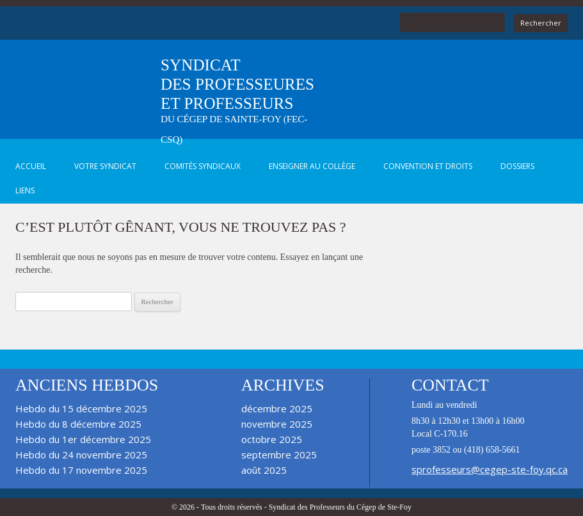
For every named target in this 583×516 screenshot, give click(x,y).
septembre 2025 (279, 454)
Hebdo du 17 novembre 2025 (81, 470)
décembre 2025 (276, 408)
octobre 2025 (271, 439)
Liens (25, 190)
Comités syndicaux (202, 166)
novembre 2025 (276, 423)
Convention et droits (427, 166)
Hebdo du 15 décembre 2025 (81, 408)
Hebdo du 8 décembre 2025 (78, 423)
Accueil (30, 166)
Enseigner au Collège (312, 166)
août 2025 (264, 470)
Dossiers (517, 166)
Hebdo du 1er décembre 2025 (83, 439)
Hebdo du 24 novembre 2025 (81, 454)
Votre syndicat (105, 166)
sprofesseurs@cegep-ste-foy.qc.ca (489, 469)
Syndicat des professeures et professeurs (237, 100)
